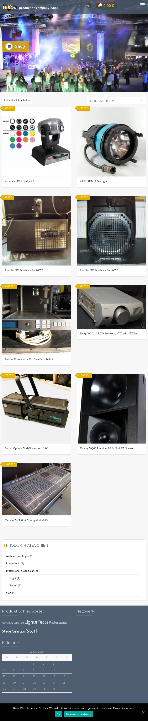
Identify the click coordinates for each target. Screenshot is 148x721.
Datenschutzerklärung (78, 714)
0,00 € (105, 5)
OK (58, 714)
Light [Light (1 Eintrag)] (22, 623)
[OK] (143, 712)
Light (13, 578)
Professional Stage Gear (20, 571)
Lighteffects (13, 563)
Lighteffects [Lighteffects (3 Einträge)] (36, 623)
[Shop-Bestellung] (116, 101)
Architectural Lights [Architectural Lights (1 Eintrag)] (10, 623)
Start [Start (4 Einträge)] (32, 631)
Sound (13, 585)
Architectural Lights (17, 556)
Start (8, 593)
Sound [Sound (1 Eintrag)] (22, 632)
